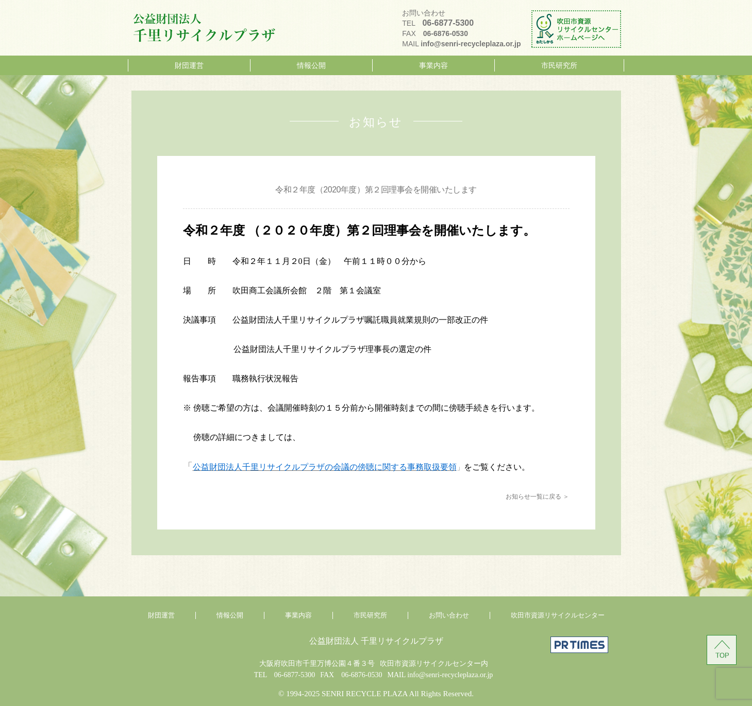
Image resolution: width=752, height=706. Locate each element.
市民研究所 (559, 65)
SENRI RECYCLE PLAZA (365, 694)
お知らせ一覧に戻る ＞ (537, 496)
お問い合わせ (449, 615)
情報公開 (311, 65)
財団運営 (189, 65)
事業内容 (433, 65)
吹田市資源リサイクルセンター (558, 615)
